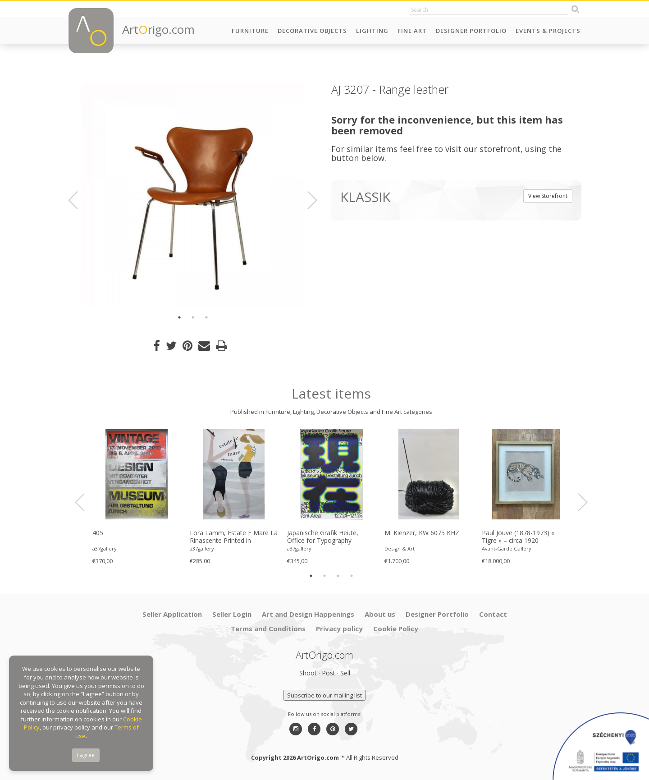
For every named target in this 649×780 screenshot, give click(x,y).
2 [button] (192, 317)
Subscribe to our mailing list (324, 695)
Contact (493, 614)
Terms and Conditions (268, 628)
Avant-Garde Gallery (506, 548)
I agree (86, 755)
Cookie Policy (395, 628)
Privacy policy (339, 628)
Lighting (372, 31)
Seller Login (231, 614)
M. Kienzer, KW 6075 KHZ (421, 533)
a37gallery (104, 548)
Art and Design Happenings (308, 614)
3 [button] (206, 317)
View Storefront (547, 196)
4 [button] (351, 575)
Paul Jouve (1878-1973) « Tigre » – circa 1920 (518, 537)
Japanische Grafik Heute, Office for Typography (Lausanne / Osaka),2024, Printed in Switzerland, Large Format (328, 537)
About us (380, 614)
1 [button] (179, 317)
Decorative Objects (312, 31)
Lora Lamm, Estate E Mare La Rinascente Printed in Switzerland (234, 537)
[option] (192, 195)
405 (97, 533)
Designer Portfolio (471, 31)
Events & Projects (548, 31)
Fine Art (412, 31)
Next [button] (307, 200)
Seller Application (172, 614)
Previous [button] (78, 200)
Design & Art (399, 548)
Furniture (250, 31)
